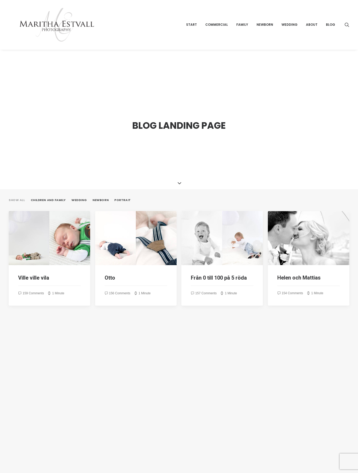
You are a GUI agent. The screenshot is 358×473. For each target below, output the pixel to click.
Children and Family (48, 181)
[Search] (347, 30)
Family (242, 30)
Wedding (290, 30)
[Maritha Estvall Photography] (64, 30)
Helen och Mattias (299, 273)
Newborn (265, 30)
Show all (17, 181)
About (312, 30)
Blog (330, 30)
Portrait (122, 181)
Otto (110, 259)
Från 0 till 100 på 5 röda (219, 259)
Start (191, 30)
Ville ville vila (33, 259)
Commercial (216, 30)
